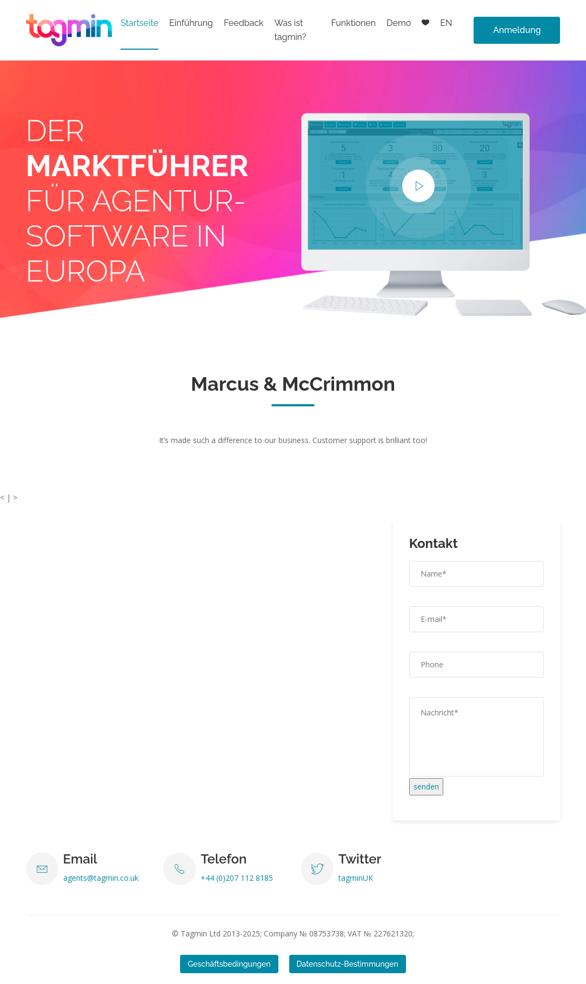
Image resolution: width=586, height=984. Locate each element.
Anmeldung (517, 30)
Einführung (191, 23)
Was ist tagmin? (290, 30)
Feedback (244, 23)
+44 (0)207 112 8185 (237, 878)
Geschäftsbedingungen (229, 964)
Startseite (139, 23)
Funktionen (353, 23)
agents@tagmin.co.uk (100, 878)
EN (446, 23)
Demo (399, 23)
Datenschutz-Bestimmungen (347, 964)
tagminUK (355, 878)
